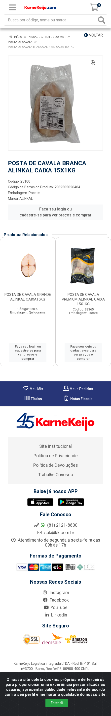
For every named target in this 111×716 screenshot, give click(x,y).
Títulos (33, 399)
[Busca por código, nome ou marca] (50, 20)
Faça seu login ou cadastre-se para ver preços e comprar (55, 212)
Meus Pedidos (78, 389)
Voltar (93, 35)
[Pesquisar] (101, 20)
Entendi (57, 705)
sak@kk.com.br (55, 532)
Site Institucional (55, 446)
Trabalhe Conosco (55, 474)
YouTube (55, 607)
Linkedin (55, 615)
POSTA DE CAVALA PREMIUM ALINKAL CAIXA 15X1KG (83, 299)
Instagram (55, 592)
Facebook (55, 600)
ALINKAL (26, 199)
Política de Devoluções (55, 465)
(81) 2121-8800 (55, 525)
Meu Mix (33, 389)
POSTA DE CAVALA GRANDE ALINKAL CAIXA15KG (27, 297)
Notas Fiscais (78, 399)
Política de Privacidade (56, 455)
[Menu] (12, 7)
